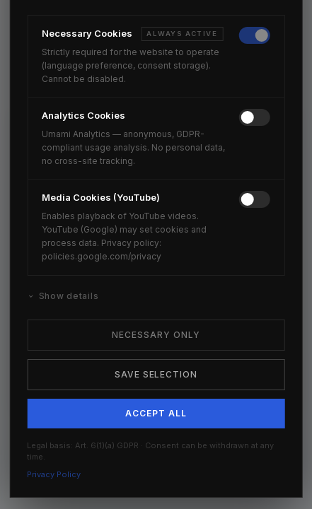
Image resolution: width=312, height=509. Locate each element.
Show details (62, 296)
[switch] (254, 35)
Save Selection (156, 374)
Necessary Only (156, 334)
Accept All (156, 413)
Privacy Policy (54, 474)
